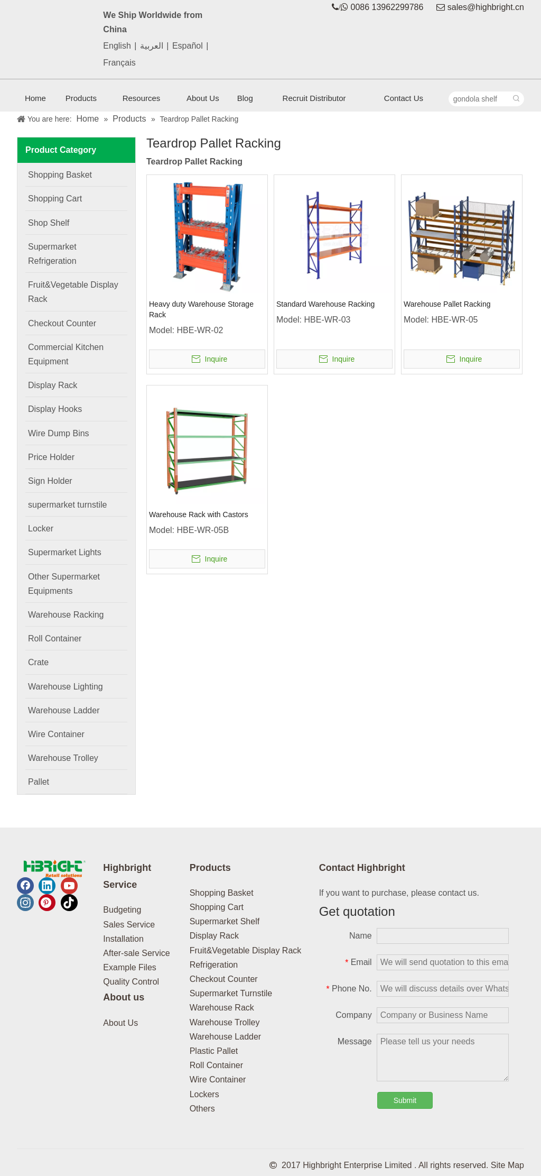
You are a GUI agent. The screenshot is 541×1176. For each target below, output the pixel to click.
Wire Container (218, 1079)
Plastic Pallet (214, 1050)
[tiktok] (69, 902)
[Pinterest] (47, 902)
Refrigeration (214, 964)
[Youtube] (69, 885)
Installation (123, 938)
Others (202, 1108)
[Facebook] (25, 885)
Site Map (507, 1165)
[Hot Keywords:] (517, 99)
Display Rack (214, 935)
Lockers (204, 1094)
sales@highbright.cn (485, 7)
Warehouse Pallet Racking (447, 304)
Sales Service (129, 924)
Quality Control (131, 981)
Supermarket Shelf (225, 921)
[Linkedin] (47, 885)
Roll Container (216, 1065)
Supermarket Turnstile (231, 993)
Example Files (129, 967)
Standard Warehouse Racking (325, 304)
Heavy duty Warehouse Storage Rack (201, 309)
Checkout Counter (224, 979)
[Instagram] (25, 902)
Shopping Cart (217, 907)
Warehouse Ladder (226, 1036)
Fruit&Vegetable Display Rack (246, 950)
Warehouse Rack (222, 1007)
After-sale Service (136, 953)
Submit (405, 1100)
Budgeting (122, 909)
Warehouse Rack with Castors (198, 514)
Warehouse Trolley (225, 1022)
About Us (120, 1022)
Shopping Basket (222, 892)
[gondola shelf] (479, 99)
